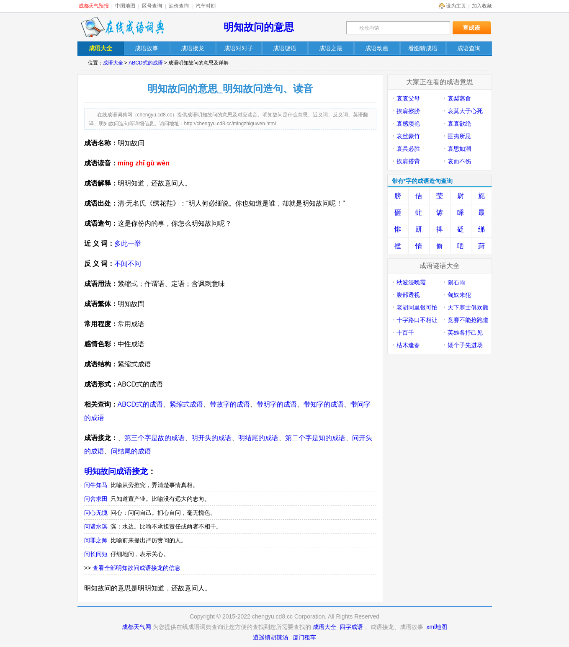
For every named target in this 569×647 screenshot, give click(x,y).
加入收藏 (482, 6)
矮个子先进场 (465, 345)
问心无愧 (96, 512)
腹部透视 (408, 294)
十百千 (405, 332)
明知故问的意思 (259, 27)
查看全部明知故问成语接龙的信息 (136, 568)
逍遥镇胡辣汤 (270, 637)
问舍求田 (96, 498)
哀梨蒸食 (459, 98)
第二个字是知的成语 (315, 437)
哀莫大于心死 (465, 111)
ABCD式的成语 (145, 63)
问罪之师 (96, 540)
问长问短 (96, 554)
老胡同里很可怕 (417, 307)
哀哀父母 (408, 98)
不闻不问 (127, 263)
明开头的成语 (211, 437)
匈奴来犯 (459, 294)
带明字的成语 (277, 404)
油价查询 (179, 6)
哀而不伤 (459, 161)
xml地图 (437, 627)
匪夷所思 (459, 136)
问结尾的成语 (131, 451)
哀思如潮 (459, 148)
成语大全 (113, 63)
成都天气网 (136, 627)
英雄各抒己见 (465, 332)
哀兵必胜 (408, 148)
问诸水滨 (96, 526)
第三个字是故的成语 (154, 437)
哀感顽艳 (408, 123)
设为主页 (456, 6)
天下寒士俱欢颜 (468, 307)
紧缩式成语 (186, 404)
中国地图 (125, 6)
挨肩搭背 (408, 161)
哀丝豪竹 (408, 136)
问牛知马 (96, 485)
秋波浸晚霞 (411, 282)
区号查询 (152, 6)
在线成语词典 (122, 27)
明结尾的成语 (258, 437)
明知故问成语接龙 (116, 471)
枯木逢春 (408, 345)
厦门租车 (304, 637)
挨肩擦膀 (408, 111)
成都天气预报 (94, 6)
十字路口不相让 (417, 320)
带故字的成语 (230, 404)
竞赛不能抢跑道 (468, 320)
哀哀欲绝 (459, 123)
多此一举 (127, 243)
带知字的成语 (324, 404)
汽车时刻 (206, 6)
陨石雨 (456, 282)
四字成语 (351, 627)
